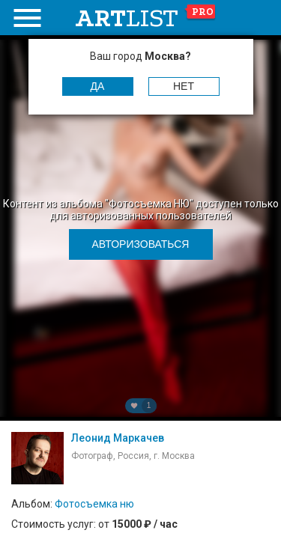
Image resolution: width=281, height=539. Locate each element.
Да (98, 86)
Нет (183, 86)
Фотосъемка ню (94, 504)
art (146, 17)
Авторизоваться (141, 244)
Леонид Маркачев (117, 438)
